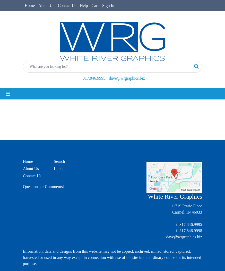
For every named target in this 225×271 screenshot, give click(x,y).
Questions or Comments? (44, 186)
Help (84, 5)
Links (58, 168)
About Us (46, 5)
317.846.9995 (94, 78)
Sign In (108, 5)
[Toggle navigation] (8, 93)
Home (30, 5)
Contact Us (67, 5)
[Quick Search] (107, 67)
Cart (95, 5)
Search (59, 161)
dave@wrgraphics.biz (127, 78)
